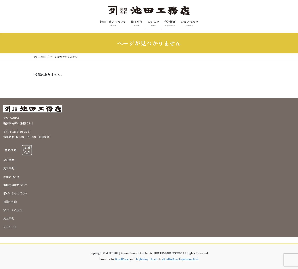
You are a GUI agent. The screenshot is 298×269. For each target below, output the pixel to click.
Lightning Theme (147, 259)
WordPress (122, 259)
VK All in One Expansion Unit (180, 259)
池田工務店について (15, 185)
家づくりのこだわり (15, 193)
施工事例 (8, 168)
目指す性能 (10, 202)
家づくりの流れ (12, 210)
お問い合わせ (11, 177)
